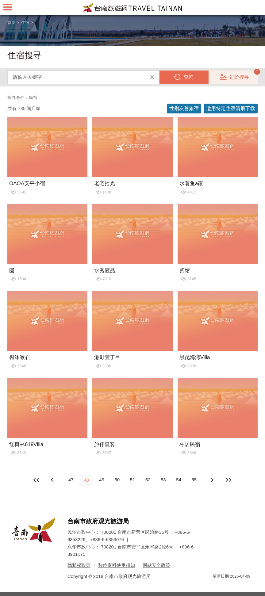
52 (148, 479)
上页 (212, 480)
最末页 (228, 480)
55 (194, 479)
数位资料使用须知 (116, 565)
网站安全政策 (156, 565)
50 (117, 479)
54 (178, 479)
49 (101, 479)
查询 (189, 77)
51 (132, 479)
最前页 (36, 480)
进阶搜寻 (239, 77)
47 (71, 479)
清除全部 (152, 77)
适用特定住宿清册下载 (230, 108)
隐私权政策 (78, 565)
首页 (11, 22)
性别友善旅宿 (184, 108)
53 (163, 479)
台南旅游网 (132, 8)
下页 (53, 480)
